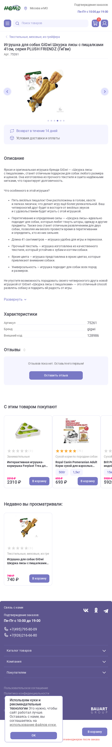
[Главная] (12, 8)
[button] (7, 91)
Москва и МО (39, 8)
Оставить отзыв (56, 375)
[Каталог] (7, 23)
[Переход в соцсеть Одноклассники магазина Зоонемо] (96, 611)
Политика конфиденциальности (26, 693)
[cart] (95, 23)
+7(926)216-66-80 (23, 635)
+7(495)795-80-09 (23, 629)
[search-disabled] (17, 23)
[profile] (104, 23)
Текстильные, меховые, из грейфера (33, 37)
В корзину (95, 732)
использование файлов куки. (33, 725)
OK (34, 735)
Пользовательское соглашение (26, 688)
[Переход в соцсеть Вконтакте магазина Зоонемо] (86, 611)
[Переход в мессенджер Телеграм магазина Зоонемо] (106, 611)
